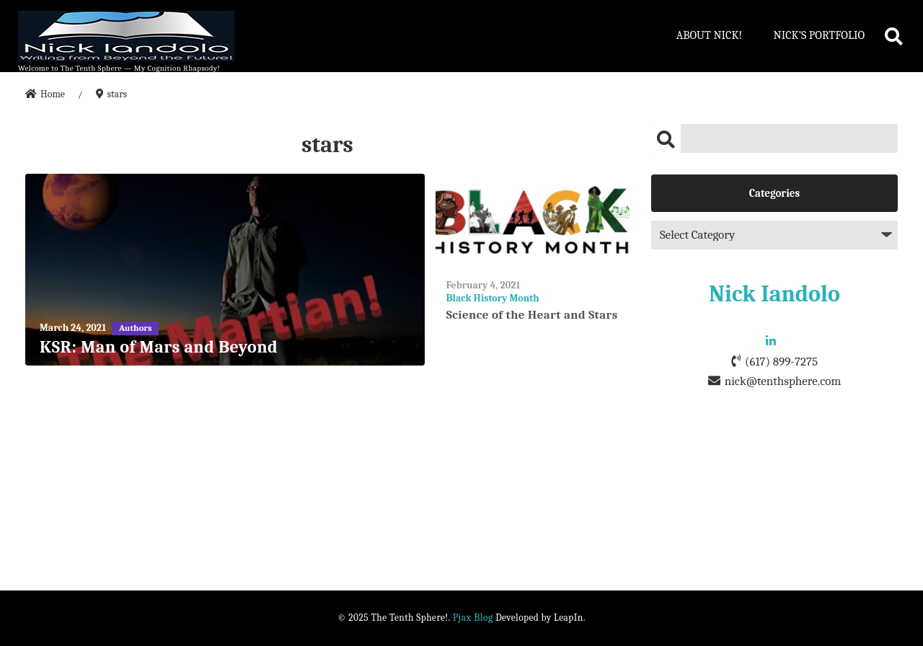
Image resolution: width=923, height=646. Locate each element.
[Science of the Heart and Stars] (533, 220)
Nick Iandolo (774, 293)
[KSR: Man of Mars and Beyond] (225, 270)
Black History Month (492, 298)
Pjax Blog (473, 617)
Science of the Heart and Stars (532, 315)
